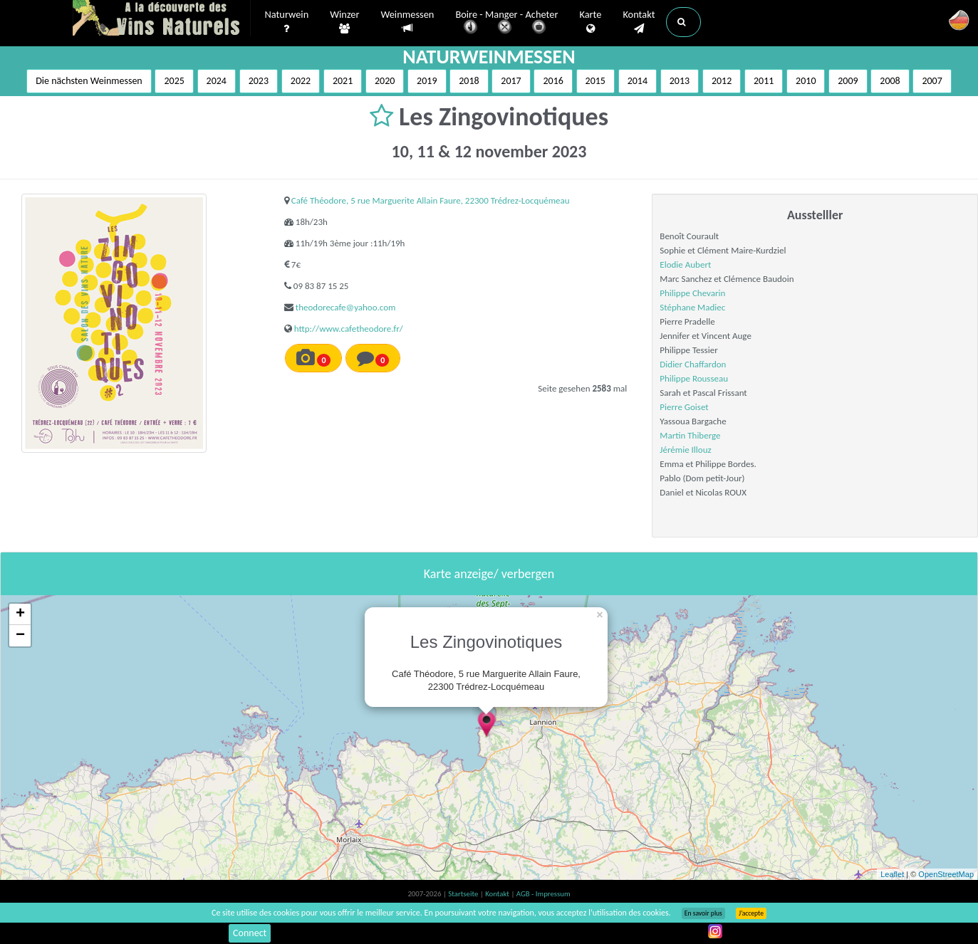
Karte (590, 22)
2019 (427, 81)
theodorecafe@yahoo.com (346, 307)
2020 (385, 81)
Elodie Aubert (685, 264)
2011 (764, 81)
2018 (469, 81)
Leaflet (892, 874)
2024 (217, 81)
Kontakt (639, 22)
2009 (848, 81)
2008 (890, 81)
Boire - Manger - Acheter (506, 23)
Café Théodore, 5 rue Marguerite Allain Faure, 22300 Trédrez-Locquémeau (430, 200)
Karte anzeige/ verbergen (489, 574)
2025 (174, 81)
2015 (595, 81)
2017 (511, 81)
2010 (806, 81)
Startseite (463, 893)
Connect (249, 933)
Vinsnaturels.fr (162, 19)
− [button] (20, 635)
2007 (932, 81)
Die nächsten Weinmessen (89, 81)
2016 (553, 81)
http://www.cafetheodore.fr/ (348, 328)
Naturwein (287, 22)
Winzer (344, 22)
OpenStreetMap (946, 874)
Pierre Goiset (684, 407)
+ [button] (20, 614)
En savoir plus (703, 913)
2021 (343, 81)
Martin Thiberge (690, 435)
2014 (637, 81)
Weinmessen (407, 21)
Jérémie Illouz (685, 449)
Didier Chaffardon (693, 364)
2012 (722, 81)
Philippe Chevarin (692, 293)
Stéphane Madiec (692, 307)
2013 (680, 81)
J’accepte (751, 913)
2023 (259, 81)
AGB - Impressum (543, 893)
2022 (301, 81)
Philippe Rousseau (694, 378)
